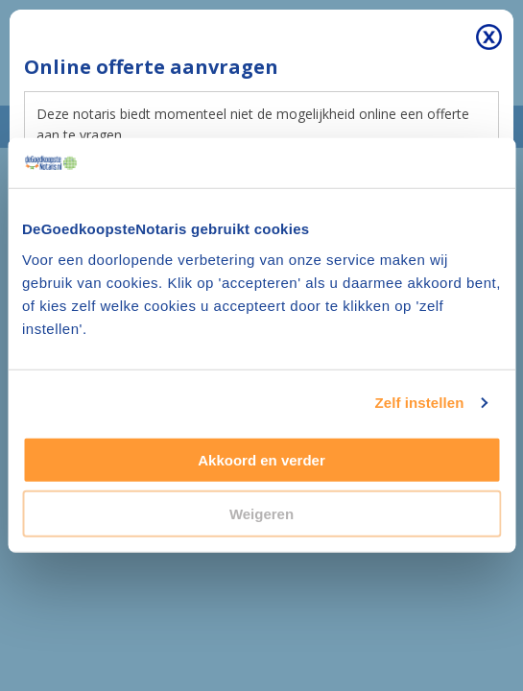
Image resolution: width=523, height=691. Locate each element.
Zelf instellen (419, 402)
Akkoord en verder (261, 460)
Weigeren (261, 514)
